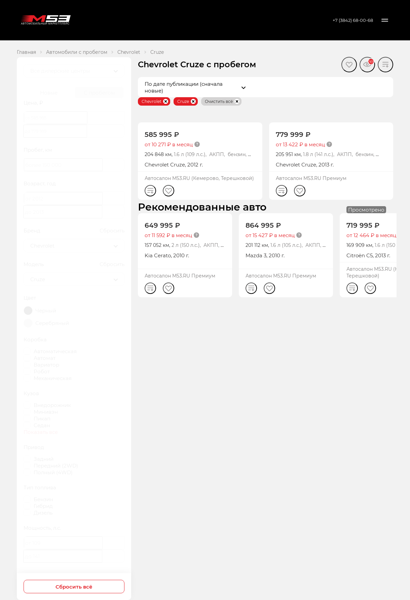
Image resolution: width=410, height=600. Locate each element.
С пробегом (99, 92)
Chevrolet (128, 52)
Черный (45, 310)
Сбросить (112, 230)
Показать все (41, 431)
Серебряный (52, 323)
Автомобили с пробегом (76, 52)
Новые (49, 92)
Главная (26, 52)
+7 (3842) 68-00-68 (353, 20)
